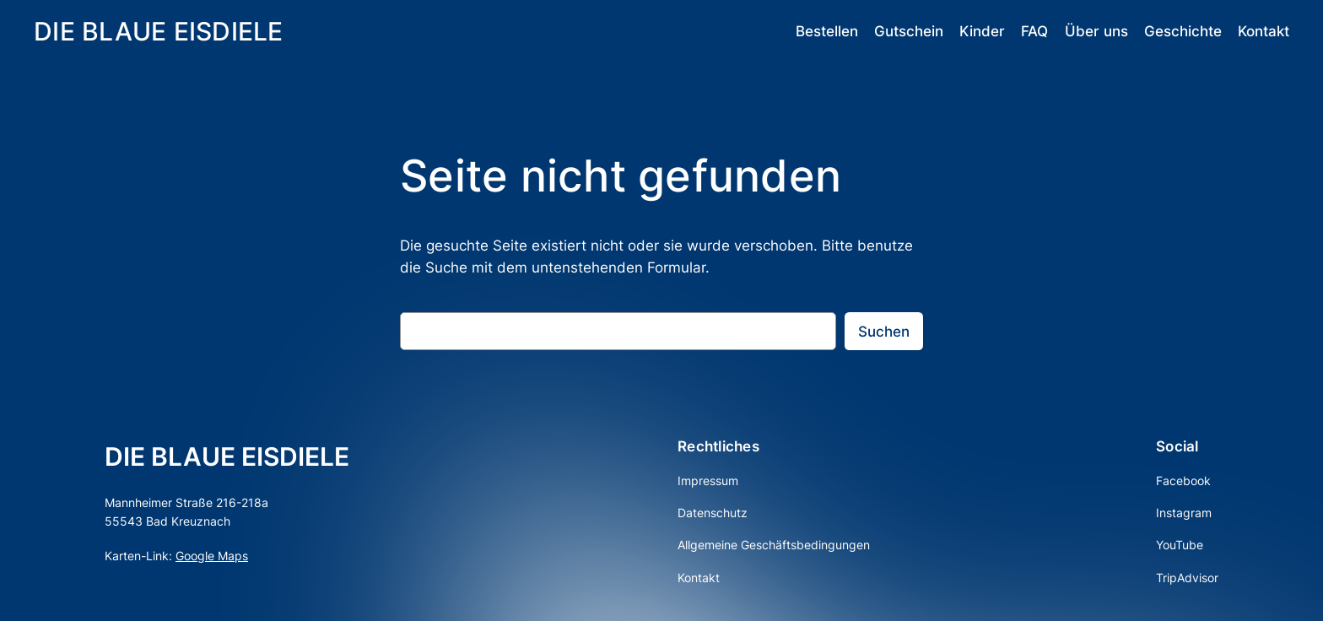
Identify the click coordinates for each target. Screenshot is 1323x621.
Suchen (884, 331)
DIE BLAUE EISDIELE (159, 31)
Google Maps (212, 555)
